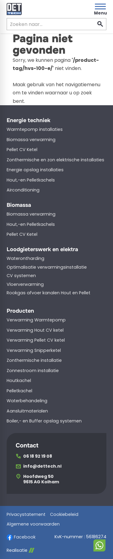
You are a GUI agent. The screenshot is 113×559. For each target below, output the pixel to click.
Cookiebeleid (64, 514)
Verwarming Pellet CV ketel (36, 340)
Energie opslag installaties (35, 169)
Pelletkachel (19, 390)
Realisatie (20, 550)
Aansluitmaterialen (27, 411)
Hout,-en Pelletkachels (31, 180)
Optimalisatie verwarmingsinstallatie (47, 267)
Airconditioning (23, 190)
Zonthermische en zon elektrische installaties (55, 160)
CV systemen (21, 275)
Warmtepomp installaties (35, 129)
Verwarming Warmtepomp (36, 320)
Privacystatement (26, 514)
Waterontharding (25, 258)
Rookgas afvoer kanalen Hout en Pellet (48, 292)
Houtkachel (19, 380)
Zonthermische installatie (34, 360)
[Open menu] (100, 9)
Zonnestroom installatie (33, 370)
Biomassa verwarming (31, 139)
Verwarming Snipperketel (34, 350)
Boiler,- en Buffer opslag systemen (44, 421)
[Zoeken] (45, 24)
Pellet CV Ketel (22, 149)
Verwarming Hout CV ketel (35, 330)
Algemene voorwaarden (33, 524)
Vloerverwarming (25, 284)
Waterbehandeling (27, 400)
